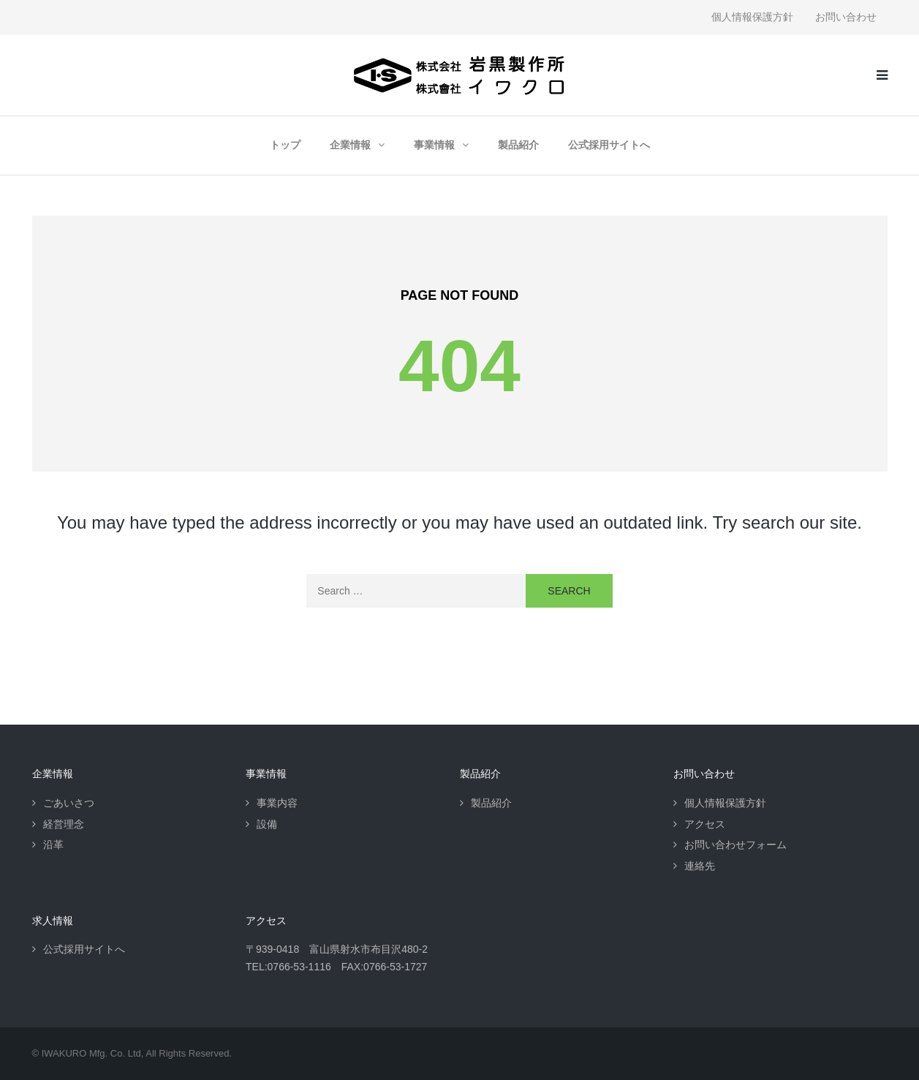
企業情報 (350, 145)
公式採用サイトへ (609, 145)
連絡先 (699, 866)
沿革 (53, 844)
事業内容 (277, 803)
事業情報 (434, 145)
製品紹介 (518, 145)
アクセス (704, 824)
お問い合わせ (846, 17)
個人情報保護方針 (752, 17)
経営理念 (63, 824)
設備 (267, 824)
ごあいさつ (68, 803)
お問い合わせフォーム (735, 844)
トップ (285, 145)
